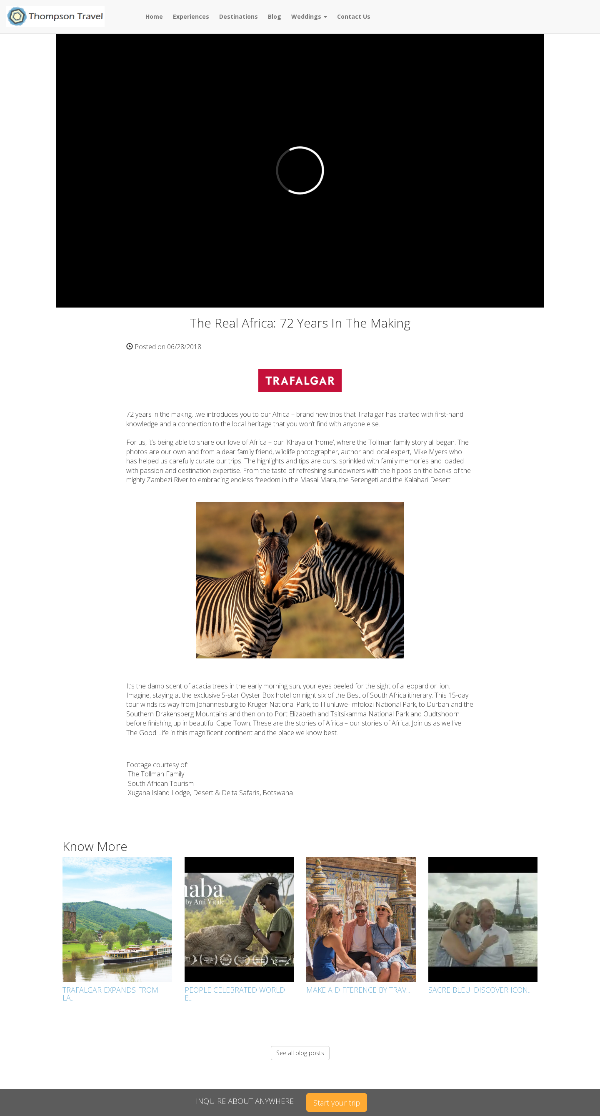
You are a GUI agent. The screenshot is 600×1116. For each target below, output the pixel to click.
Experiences (191, 16)
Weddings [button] (309, 16)
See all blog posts (300, 1053)
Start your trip (336, 1103)
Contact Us (353, 16)
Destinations (238, 16)
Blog (274, 16)
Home (154, 16)
